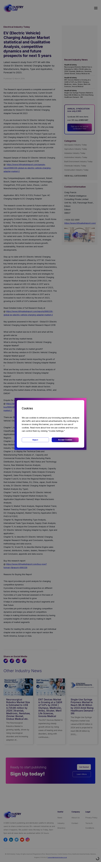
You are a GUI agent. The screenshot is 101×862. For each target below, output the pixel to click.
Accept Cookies (65, 440)
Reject (35, 440)
